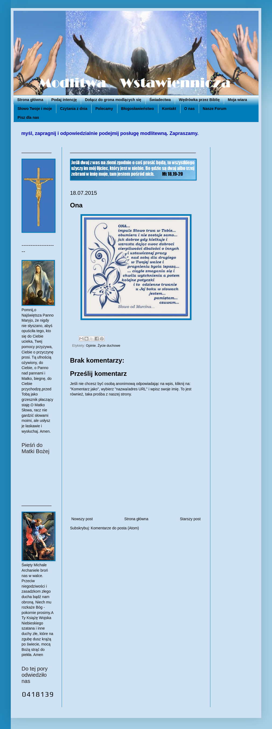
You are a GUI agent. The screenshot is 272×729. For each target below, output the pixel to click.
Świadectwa (160, 100)
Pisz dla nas (28, 117)
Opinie (91, 346)
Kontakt (169, 108)
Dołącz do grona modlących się (113, 100)
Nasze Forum (214, 108)
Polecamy (104, 108)
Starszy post (190, 519)
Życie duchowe (109, 346)
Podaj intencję (64, 100)
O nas (189, 108)
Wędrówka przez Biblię (199, 100)
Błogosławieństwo (137, 108)
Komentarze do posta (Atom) (115, 528)
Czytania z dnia (73, 108)
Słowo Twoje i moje (35, 108)
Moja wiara (237, 100)
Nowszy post (82, 519)
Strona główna (30, 100)
